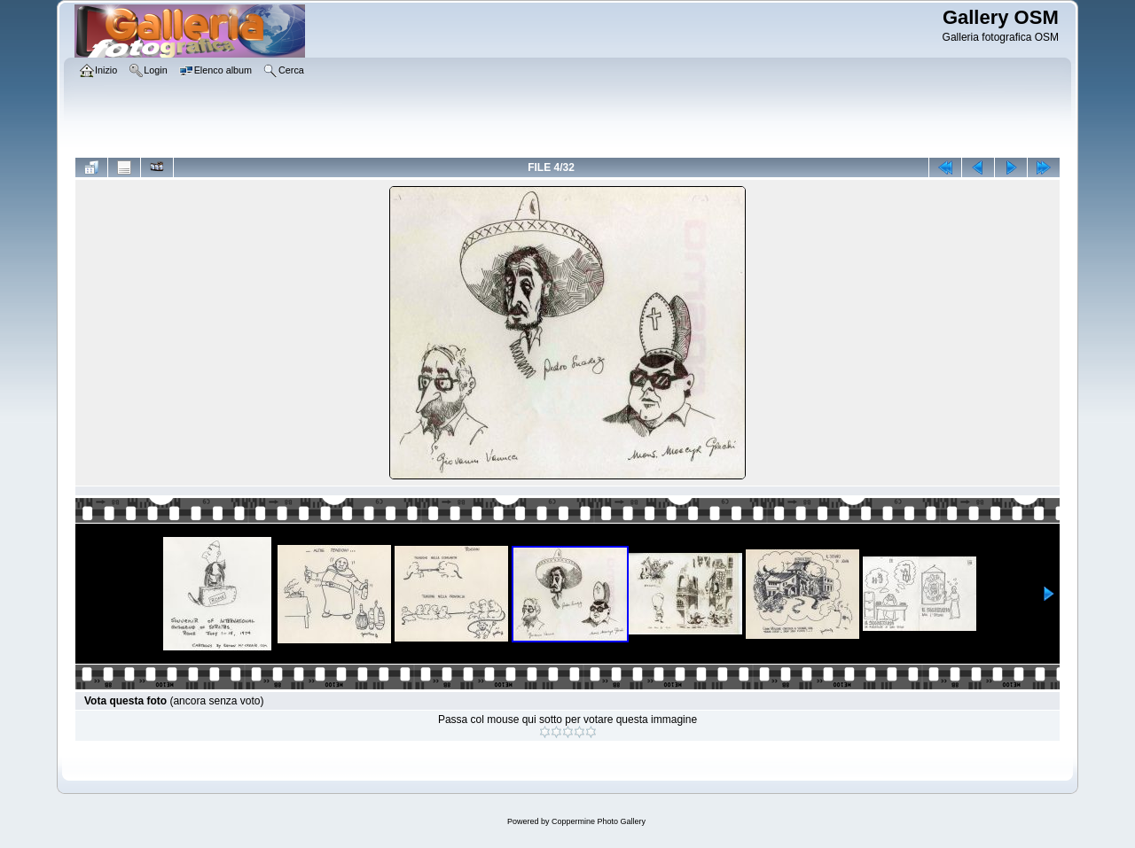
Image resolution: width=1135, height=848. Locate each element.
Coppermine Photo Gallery (599, 821)
